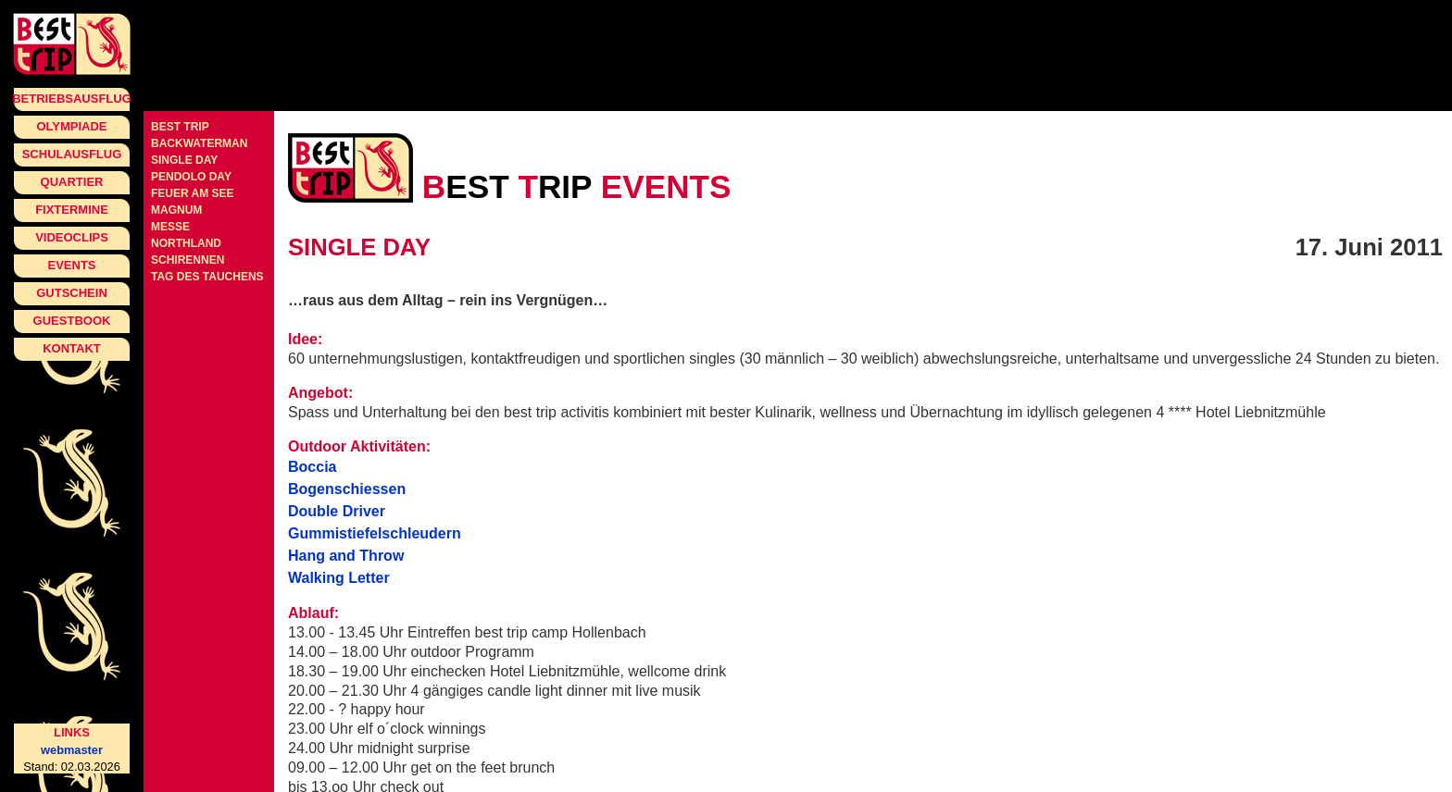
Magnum (176, 210)
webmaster (72, 750)
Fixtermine (71, 210)
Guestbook (72, 321)
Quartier (72, 182)
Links (72, 732)
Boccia (312, 467)
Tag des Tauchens (207, 276)
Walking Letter (339, 578)
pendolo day (191, 176)
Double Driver (336, 511)
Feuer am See (192, 193)
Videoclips (71, 237)
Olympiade (71, 126)
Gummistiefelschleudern (374, 533)
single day (184, 160)
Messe (170, 226)
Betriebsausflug (71, 98)
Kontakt (72, 348)
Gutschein (71, 293)
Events (71, 265)
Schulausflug (72, 154)
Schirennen (187, 260)
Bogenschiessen (347, 489)
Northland (186, 243)
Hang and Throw (346, 555)
